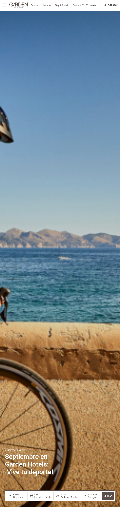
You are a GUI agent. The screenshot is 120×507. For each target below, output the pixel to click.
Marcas (47, 5)
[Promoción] (93, 497)
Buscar (108, 495)
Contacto (77, 5)
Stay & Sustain (62, 5)
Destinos (35, 5)
